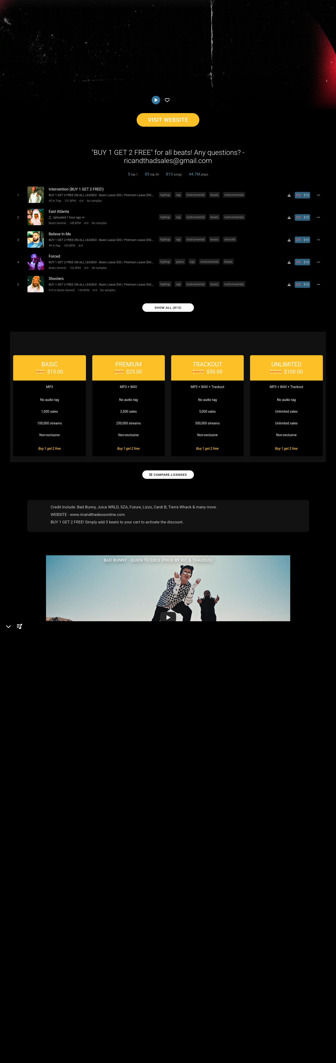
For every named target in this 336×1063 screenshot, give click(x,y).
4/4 (80, 200)
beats (215, 194)
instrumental (196, 194)
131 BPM (69, 200)
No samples (93, 200)
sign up (264, 778)
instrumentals (235, 194)
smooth (230, 237)
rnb (105, 825)
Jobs (64, 1035)
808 (115, 825)
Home (7, 1035)
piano (181, 258)
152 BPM (74, 264)
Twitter (22, 748)
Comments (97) (262, 701)
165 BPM (68, 243)
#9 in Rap (53, 243)
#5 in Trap (54, 200)
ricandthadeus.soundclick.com (41, 728)
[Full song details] (320, 195)
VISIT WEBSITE (168, 120)
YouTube (24, 755)
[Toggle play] (17, 195)
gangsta (45, 825)
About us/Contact (41, 1035)
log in (281, 778)
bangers (129, 825)
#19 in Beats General (61, 286)
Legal (126, 1035)
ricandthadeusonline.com (37, 735)
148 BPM (74, 222)
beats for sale (88, 825)
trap (143, 825)
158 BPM (83, 286)
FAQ (19, 1035)
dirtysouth (64, 825)
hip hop (17, 825)
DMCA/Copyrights (87, 1035)
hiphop (166, 194)
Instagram (25, 741)
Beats (22, 717)
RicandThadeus (26, 701)
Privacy (112, 1035)
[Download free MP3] (290, 195)
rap (179, 194)
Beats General (56, 222)
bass (31, 825)
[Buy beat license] (304, 195)
